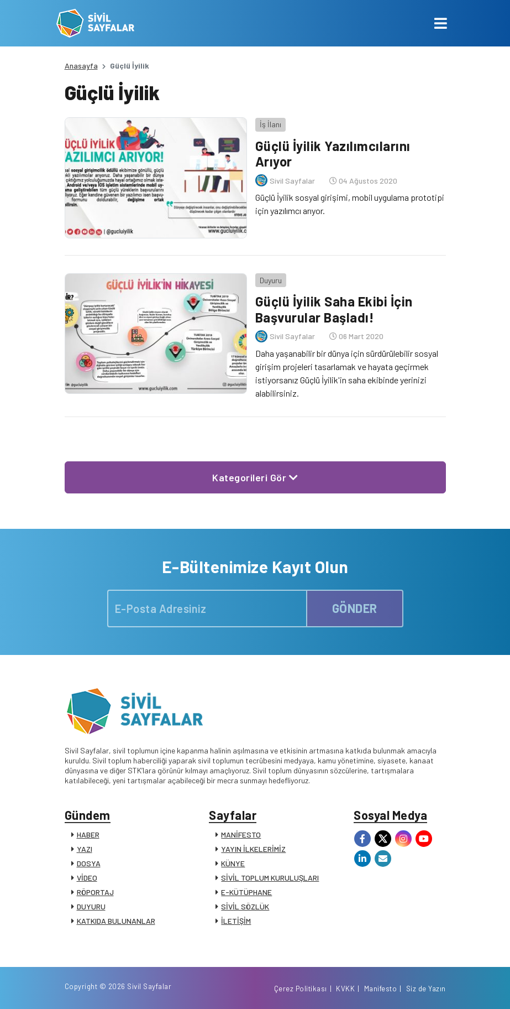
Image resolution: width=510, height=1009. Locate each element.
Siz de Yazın (426, 988)
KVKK (345, 988)
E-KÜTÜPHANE (246, 892)
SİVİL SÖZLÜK (245, 906)
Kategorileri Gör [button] (255, 477)
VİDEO (87, 877)
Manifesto (380, 988)
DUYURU (91, 906)
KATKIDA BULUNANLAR (116, 920)
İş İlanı (270, 124)
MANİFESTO (241, 834)
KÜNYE (233, 863)
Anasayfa (81, 65)
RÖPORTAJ (95, 892)
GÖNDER (354, 608)
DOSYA (89, 863)
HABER (88, 834)
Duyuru (271, 280)
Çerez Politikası (300, 988)
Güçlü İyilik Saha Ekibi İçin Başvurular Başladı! (334, 309)
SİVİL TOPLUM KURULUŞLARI (270, 877)
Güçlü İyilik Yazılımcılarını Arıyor (333, 154)
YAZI (84, 849)
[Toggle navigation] (440, 23)
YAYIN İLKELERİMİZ (253, 849)
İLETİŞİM (236, 920)
